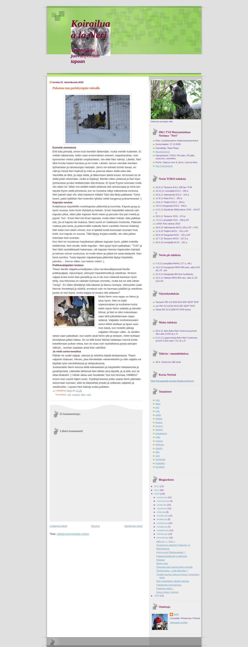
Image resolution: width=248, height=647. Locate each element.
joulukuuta (162, 497)
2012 (157, 486)
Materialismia (162, 548)
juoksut (159, 441)
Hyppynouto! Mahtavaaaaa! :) (170, 552)
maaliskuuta (163, 530)
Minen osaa (162, 563)
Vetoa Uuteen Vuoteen (167, 592)
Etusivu (95, 526)
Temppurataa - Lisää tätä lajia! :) (172, 570)
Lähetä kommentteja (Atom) (73, 533)
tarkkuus (160, 444)
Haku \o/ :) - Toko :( (165, 541)
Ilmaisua (160, 560)
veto (89, 394)
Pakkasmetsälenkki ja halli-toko (171, 556)
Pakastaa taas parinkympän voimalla (174, 567)
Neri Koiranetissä (164, 166)
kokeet (159, 418)
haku (158, 403)
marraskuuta (163, 501)
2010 (157, 494)
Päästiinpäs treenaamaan (168, 585)
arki (69, 394)
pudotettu (160, 463)
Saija (176, 614)
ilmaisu (159, 422)
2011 (157, 490)
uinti (158, 456)
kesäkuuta (162, 519)
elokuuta (161, 512)
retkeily (159, 448)
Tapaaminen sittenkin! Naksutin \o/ (173, 545)
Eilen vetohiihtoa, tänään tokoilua (172, 581)
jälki (157, 452)
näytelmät (160, 459)
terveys (159, 426)
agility (158, 415)
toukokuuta (162, 523)
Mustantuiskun (163, 151)
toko (83, 394)
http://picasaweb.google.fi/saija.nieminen (172, 381)
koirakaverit (161, 433)
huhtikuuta (162, 527)
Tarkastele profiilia (179, 622)
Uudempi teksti (58, 526)
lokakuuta (162, 505)
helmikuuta (162, 534)
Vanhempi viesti (133, 526)
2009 (157, 596)
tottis (158, 437)
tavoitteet (160, 467)
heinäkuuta (162, 515)
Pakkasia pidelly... (165, 588)
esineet (76, 394)
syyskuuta (162, 508)
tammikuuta (163, 537)
